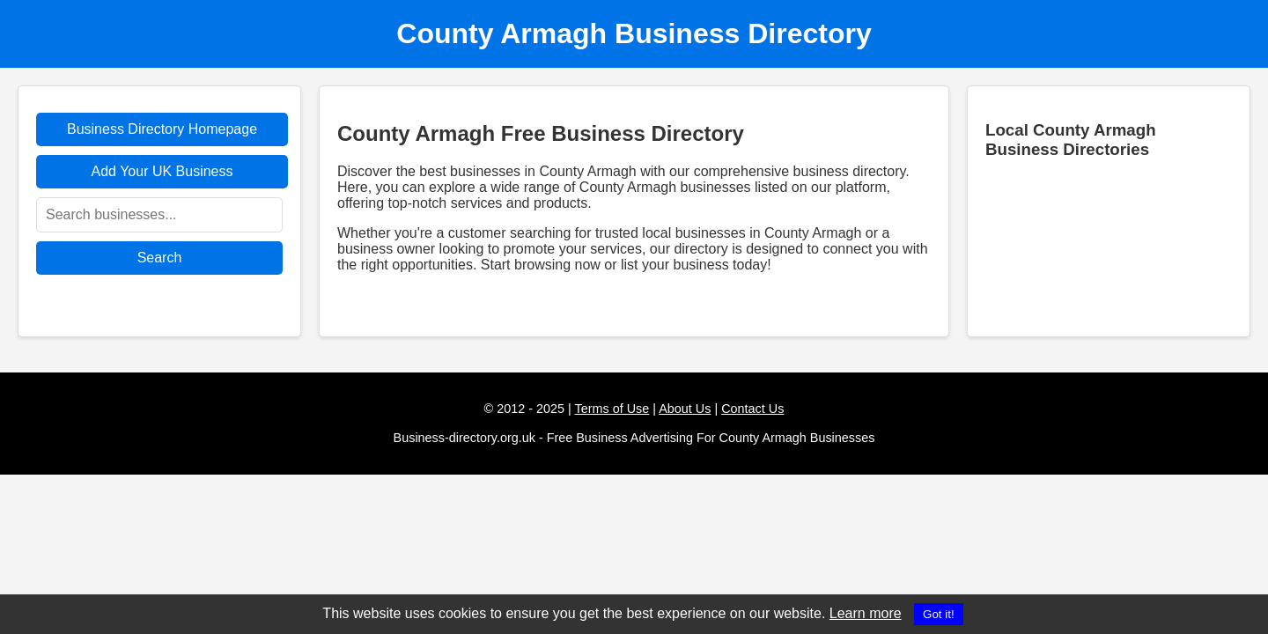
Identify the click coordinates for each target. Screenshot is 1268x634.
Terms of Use (612, 409)
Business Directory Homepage (162, 129)
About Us (685, 409)
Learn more (865, 613)
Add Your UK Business (162, 171)
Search (159, 257)
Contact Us (752, 409)
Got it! (939, 614)
